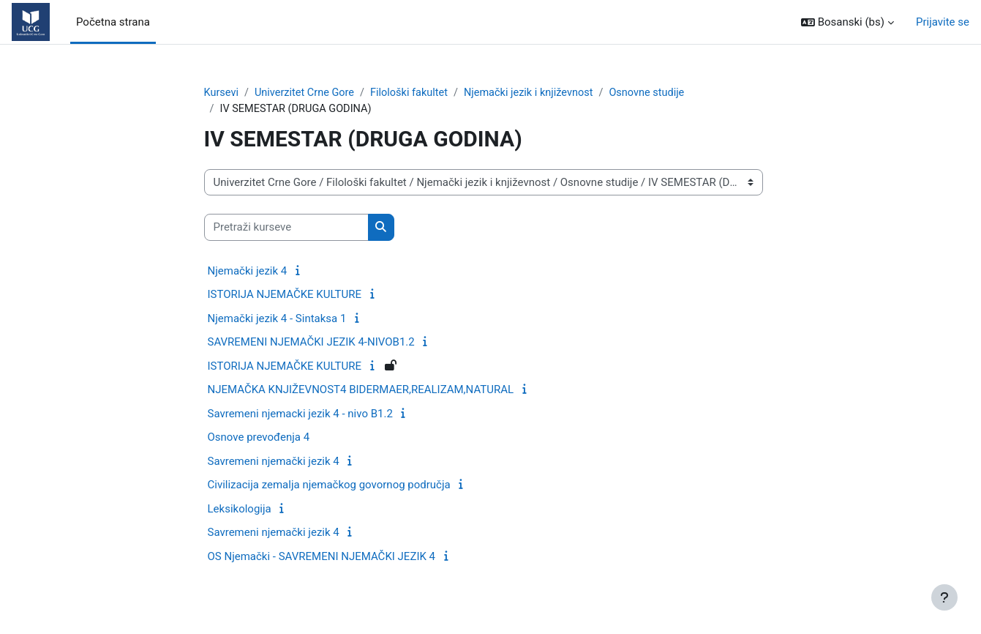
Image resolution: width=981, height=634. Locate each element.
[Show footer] (944, 597)
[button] (847, 22)
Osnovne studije (661, 93)
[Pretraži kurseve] (286, 228)
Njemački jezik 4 (247, 271)
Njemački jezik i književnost (539, 93)
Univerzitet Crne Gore (307, 93)
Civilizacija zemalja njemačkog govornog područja (329, 486)
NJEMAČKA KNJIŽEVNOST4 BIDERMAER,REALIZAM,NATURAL (361, 391)
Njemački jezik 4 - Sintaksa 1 (277, 319)
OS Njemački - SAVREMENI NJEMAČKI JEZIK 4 (322, 557)
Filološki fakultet (415, 93)
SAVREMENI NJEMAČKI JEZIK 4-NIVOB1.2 (311, 343)
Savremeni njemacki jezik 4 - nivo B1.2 (300, 414)
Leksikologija (239, 509)
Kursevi (222, 93)
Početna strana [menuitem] (113, 22)
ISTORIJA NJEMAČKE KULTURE (285, 295)
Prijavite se (942, 22)
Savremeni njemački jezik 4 (273, 462)
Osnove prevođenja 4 (259, 438)
